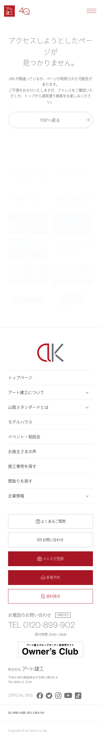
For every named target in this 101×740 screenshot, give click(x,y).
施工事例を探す (22, 466)
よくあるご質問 (53, 521)
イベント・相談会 (24, 437)
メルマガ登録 (53, 558)
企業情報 (16, 496)
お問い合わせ (53, 539)
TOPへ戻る (50, 120)
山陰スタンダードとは (28, 407)
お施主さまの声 (22, 451)
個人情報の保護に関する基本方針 (26, 712)
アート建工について (26, 392)
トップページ (20, 377)
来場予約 (53, 577)
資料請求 (53, 596)
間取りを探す (20, 481)
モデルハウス (20, 422)
